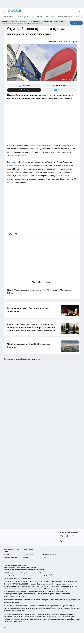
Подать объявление (65, 17)
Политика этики (28, 554)
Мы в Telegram (23, 17)
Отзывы (25, 557)
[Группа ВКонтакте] (24, 85)
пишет (13, 162)
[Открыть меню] (4, 11)
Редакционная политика (49, 554)
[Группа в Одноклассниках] (67, 536)
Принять (76, 23)
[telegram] (17, 233)
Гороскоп (6, 554)
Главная (6, 560)
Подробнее (18, 621)
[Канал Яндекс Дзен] (24, 90)
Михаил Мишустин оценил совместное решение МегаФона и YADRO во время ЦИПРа (42, 293)
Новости (25, 560)
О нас (44, 557)
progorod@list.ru (49, 575)
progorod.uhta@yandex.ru (12, 578)
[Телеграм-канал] (60, 90)
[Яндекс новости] (60, 85)
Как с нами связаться (10, 557)
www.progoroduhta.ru (20, 565)
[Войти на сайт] (78, 11)
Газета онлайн (9, 17)
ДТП (43, 549)
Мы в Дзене (50, 17)
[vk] (10, 233)
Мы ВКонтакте (37, 17)
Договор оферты (28, 549)
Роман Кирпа (70, 41)
